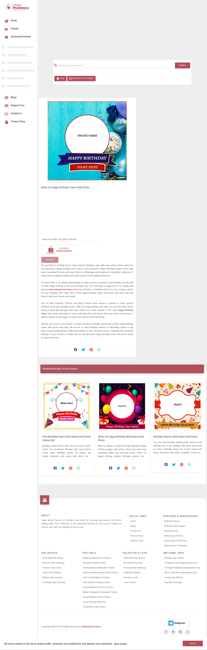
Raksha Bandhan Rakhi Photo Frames (100, 572)
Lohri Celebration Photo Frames (98, 587)
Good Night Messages (52, 558)
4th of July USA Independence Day (180, 572)
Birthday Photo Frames (81, 78)
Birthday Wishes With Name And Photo (175, 436)
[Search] (115, 65)
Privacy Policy (136, 536)
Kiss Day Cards (131, 577)
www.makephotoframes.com (63, 289)
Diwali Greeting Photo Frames (97, 558)
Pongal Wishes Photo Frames (97, 597)
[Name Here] (72, 239)
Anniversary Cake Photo (175, 540)
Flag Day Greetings (173, 582)
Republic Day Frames (174, 558)
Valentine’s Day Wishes (134, 558)
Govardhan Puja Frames (94, 606)
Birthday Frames (172, 521)
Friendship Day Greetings (54, 582)
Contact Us (135, 531)
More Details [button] (120, 644)
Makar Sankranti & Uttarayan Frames (100, 592)
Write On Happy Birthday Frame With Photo (65, 187)
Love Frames (130, 582)
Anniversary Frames (173, 536)
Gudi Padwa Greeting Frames (96, 582)
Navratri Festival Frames (94, 563)
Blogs (133, 526)
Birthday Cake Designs (174, 526)
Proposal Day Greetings (135, 567)
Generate (50, 260)
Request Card (136, 540)
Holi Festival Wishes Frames (96, 577)
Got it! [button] (193, 643)
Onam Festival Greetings (94, 602)
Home (60, 78)
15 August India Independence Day (180, 563)
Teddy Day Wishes (132, 572)
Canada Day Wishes (173, 577)
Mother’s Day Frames (52, 577)
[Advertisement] (122, 28)
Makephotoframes (92, 626)
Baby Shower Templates (175, 545)
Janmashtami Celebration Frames (99, 567)
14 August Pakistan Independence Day (182, 567)
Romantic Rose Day (133, 563)
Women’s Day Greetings (53, 563)
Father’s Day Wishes (51, 572)
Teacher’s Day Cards (52, 567)
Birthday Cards (171, 531)
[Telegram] (176, 623)
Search (182, 65)
